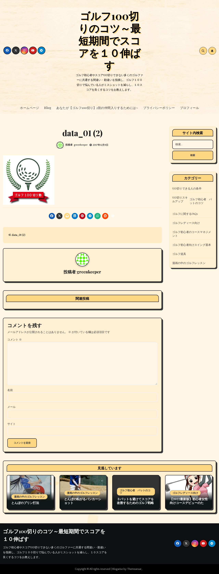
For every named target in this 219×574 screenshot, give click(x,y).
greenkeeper (81, 145)
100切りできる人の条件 (187, 188)
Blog (47, 108)
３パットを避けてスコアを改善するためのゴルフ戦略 (135, 501)
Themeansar (134, 569)
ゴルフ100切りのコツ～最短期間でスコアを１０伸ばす (109, 40)
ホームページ (29, 108)
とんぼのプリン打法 (25, 503)
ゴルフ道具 (179, 254)
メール (11, 407)
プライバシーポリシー (159, 108)
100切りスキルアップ (180, 199)
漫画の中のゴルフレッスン (188, 263)
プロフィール (189, 108)
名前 (10, 390)
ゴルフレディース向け (186, 223)
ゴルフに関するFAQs (185, 213)
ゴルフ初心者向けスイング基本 (191, 244)
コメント (14, 339)
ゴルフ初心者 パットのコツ (201, 201)
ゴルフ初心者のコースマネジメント (191, 234)
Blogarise (117, 569)
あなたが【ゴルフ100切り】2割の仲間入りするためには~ (97, 108)
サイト (11, 423)
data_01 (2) (16, 235)
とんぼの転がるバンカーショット (82, 501)
